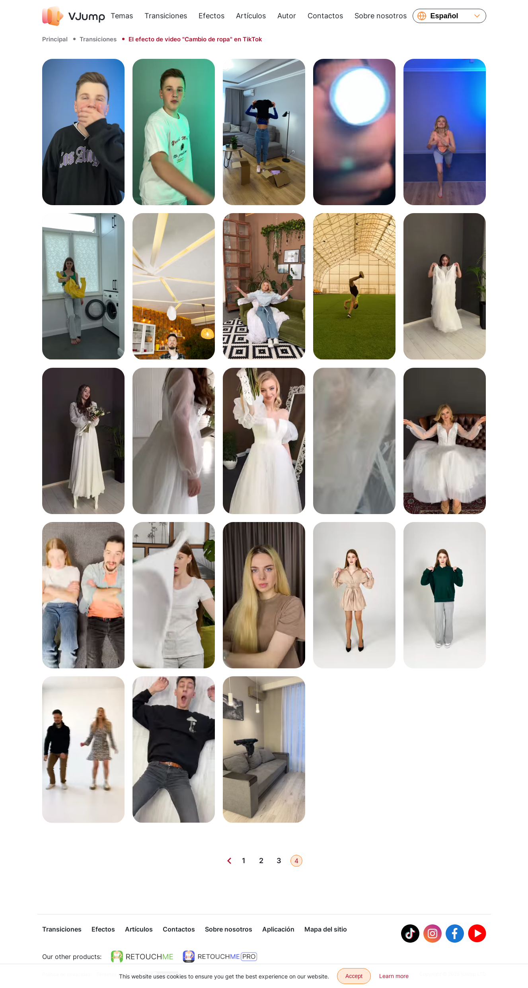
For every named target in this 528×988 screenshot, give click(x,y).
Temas (122, 16)
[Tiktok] (410, 934)
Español (444, 16)
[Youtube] (477, 934)
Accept (353, 976)
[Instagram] (432, 934)
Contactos (325, 16)
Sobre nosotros (381, 16)
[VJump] (73, 16)
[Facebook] (455, 934)
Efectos (211, 16)
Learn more (394, 975)
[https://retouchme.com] (142, 957)
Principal (55, 39)
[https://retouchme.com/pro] (220, 957)
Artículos (251, 16)
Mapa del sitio (325, 930)
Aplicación (278, 930)
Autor (286, 16)
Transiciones (165, 16)
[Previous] (229, 861)
